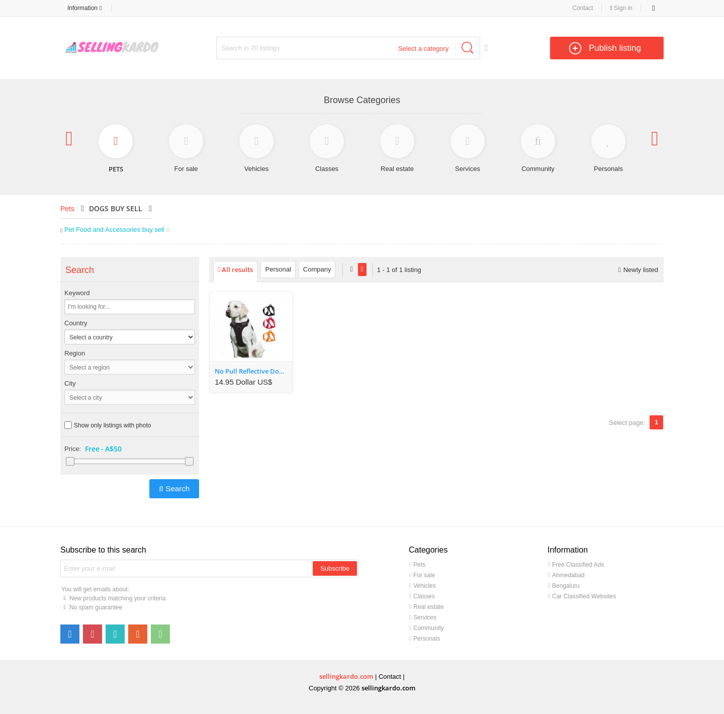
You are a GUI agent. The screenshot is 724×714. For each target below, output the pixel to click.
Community (428, 628)
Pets (67, 209)
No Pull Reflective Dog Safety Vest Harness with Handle (253, 371)
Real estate (428, 606)
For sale (424, 575)
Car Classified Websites (584, 596)
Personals (426, 638)
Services (424, 617)
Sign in (621, 8)
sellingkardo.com (346, 676)
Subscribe (334, 568)
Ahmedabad (568, 575)
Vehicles (424, 585)
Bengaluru (566, 585)
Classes (424, 596)
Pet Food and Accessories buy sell (116, 229)
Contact (582, 8)
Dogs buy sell (115, 208)
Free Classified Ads (578, 564)
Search (177, 488)
